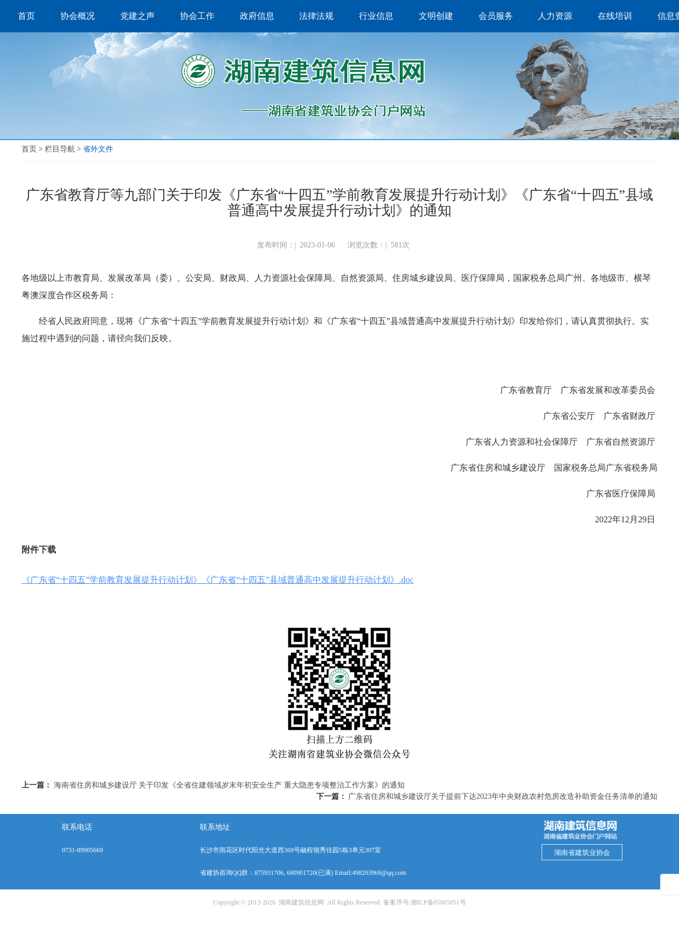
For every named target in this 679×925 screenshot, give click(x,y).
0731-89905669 (82, 850)
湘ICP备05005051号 (438, 902)
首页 (29, 149)
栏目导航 (60, 149)
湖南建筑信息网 (301, 902)
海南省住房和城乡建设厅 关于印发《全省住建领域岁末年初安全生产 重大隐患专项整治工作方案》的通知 (229, 785)
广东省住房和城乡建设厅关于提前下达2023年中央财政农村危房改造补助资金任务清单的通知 (502, 796)
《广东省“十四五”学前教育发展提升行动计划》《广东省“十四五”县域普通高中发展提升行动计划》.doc (218, 579)
